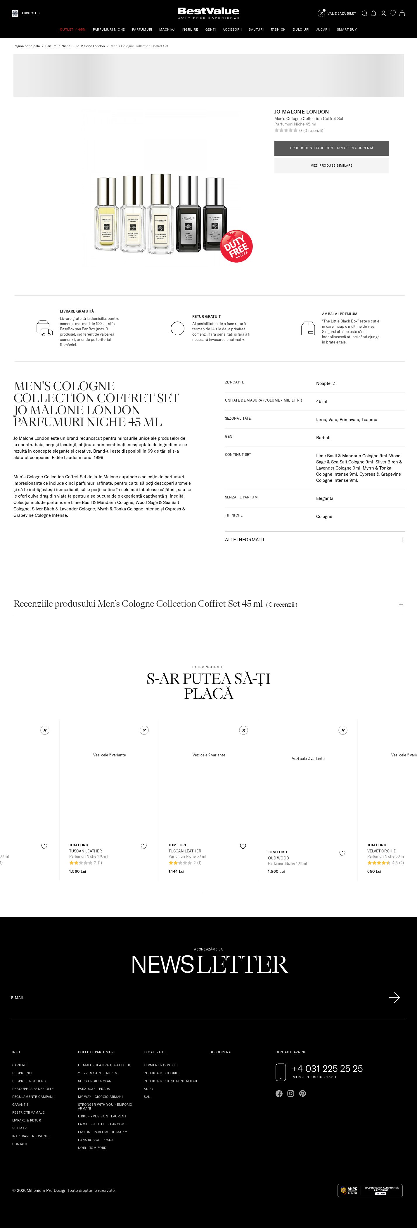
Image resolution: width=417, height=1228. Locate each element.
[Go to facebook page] (279, 1093)
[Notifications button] (374, 13)
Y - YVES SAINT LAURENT (98, 1073)
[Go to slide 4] (213, 892)
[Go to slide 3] (208, 892)
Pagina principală (26, 46)
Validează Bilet (342, 13)
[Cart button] (402, 13)
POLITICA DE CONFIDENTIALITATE (171, 1081)
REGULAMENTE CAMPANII (33, 1097)
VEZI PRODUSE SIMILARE (332, 165)
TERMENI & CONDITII (161, 1065)
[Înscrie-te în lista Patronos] (394, 997)
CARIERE (19, 1065)
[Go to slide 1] (199, 892)
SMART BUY (347, 29)
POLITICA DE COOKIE (161, 1073)
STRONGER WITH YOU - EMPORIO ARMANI (105, 1106)
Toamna (369, 419)
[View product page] (109, 782)
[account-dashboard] (383, 13)
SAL (147, 1097)
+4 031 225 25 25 (327, 1068)
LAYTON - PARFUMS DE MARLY (102, 1132)
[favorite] (393, 13)
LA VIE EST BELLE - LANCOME (102, 1124)
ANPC (148, 1089)
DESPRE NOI (22, 1073)
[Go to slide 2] (204, 892)
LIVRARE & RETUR (26, 1120)
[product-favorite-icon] (44, 846)
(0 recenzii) (313, 130)
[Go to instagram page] (290, 1093)
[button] (44, 730)
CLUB (30, 13)
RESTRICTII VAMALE (28, 1112)
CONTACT (20, 1144)
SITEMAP (19, 1128)
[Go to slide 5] (218, 892)
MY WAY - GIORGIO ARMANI (100, 1097)
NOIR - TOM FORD (92, 1148)
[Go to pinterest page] (302, 1093)
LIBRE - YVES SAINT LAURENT (102, 1116)
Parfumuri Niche (57, 46)
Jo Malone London (90, 46)
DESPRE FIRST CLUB (29, 1081)
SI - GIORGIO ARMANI (95, 1081)
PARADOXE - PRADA (94, 1089)
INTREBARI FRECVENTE (31, 1136)
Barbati (323, 437)
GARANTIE (20, 1105)
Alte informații (244, 540)
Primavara (349, 419)
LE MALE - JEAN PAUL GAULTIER (104, 1065)
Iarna (321, 419)
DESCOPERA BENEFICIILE (33, 1089)
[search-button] (364, 13)
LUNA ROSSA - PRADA (96, 1140)
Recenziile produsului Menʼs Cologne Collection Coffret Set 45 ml (155, 603)
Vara (332, 419)
